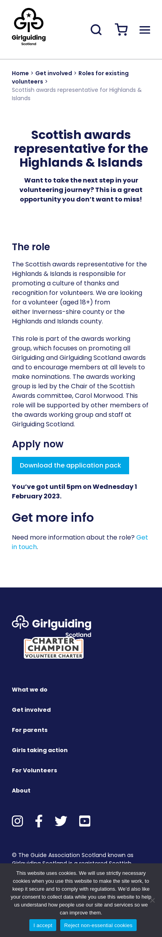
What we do (30, 690)
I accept (42, 925)
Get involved (53, 73)
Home (20, 73)
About (21, 790)
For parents (30, 730)
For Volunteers (34, 770)
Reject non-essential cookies (98, 925)
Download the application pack (70, 465)
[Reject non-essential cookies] (152, 900)
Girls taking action (40, 750)
